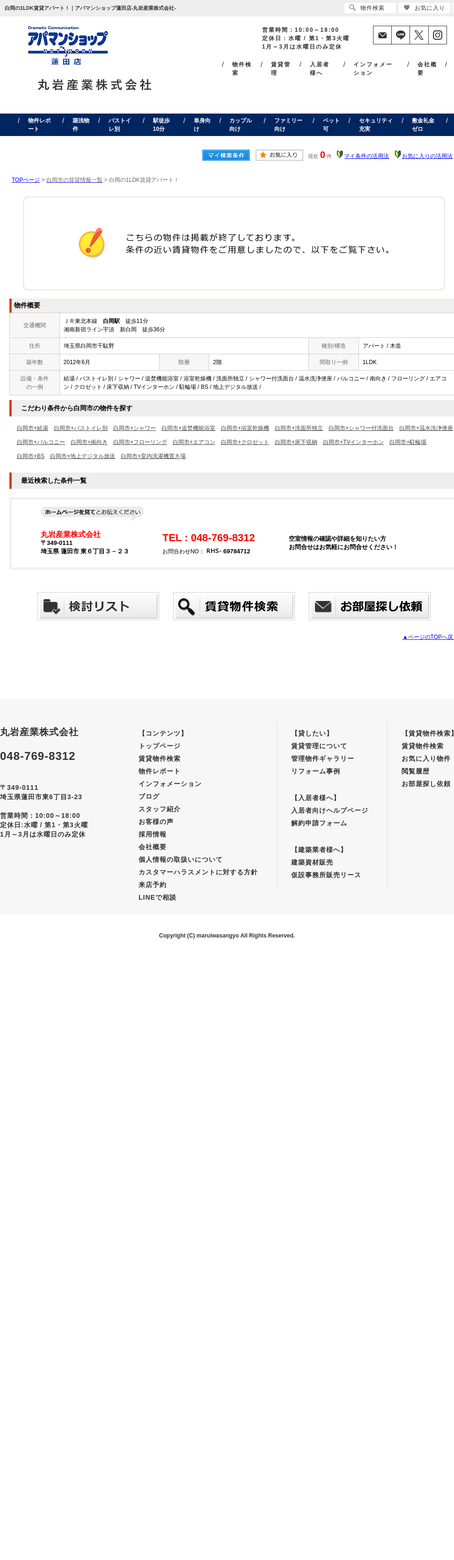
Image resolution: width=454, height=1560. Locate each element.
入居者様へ (320, 68)
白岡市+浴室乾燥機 (245, 428)
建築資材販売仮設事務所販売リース (326, 869)
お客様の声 (156, 821)
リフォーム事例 (315, 771)
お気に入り (424, 7)
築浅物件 (81, 124)
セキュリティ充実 (376, 124)
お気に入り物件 (426, 758)
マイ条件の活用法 (366, 156)
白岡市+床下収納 (296, 442)
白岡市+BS (30, 456)
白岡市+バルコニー (41, 442)
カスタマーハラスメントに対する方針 (198, 872)
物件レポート (39, 124)
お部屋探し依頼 (426, 783)
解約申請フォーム (319, 823)
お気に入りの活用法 (427, 156)
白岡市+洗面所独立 (299, 428)
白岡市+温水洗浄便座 (426, 428)
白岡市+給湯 (32, 428)
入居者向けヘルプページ (329, 810)
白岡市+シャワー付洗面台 (361, 428)
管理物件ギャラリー (322, 758)
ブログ (149, 796)
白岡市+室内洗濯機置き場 (153, 456)
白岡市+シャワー (134, 428)
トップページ (160, 746)
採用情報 (153, 834)
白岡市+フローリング (140, 442)
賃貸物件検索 (160, 758)
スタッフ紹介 (160, 809)
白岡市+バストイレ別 (81, 428)
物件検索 (242, 68)
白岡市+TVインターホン (353, 442)
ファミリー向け (288, 124)
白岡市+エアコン (194, 442)
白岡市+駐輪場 (407, 442)
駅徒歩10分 (161, 124)
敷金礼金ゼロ (423, 124)
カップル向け (240, 124)
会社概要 (427, 68)
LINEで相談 (157, 897)
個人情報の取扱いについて (181, 859)
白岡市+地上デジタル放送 (82, 456)
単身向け (202, 124)
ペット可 (331, 124)
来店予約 (153, 884)
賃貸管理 (281, 68)
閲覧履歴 (416, 771)
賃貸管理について (319, 746)
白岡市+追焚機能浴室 (188, 428)
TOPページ (26, 180)
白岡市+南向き (89, 442)
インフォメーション (373, 68)
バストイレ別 (120, 124)
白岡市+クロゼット (245, 442)
